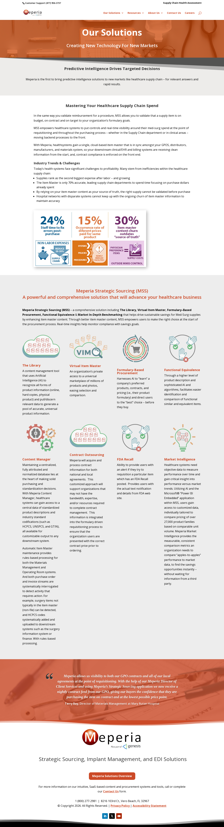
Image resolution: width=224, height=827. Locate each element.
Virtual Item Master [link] (85, 366)
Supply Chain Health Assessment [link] (182, 3)
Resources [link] (134, 13)
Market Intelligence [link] (179, 459)
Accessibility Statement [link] (149, 806)
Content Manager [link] (36, 459)
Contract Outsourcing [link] (87, 455)
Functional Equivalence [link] (182, 370)
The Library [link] (31, 365)
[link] (37, 12)
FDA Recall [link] (125, 459)
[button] (105, 816)
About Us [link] (154, 13)
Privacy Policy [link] (120, 806)
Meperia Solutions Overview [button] (112, 776)
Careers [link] (190, 13)
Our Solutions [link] (111, 13)
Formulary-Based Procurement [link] (130, 371)
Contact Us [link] (174, 13)
